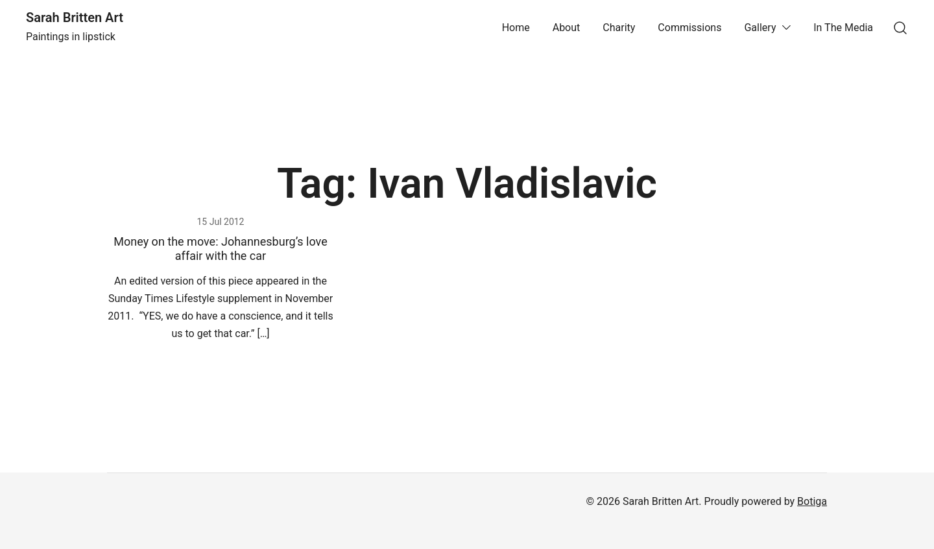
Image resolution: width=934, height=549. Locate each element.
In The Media (843, 27)
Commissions (689, 27)
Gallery (760, 27)
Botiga (812, 501)
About (567, 27)
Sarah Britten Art (74, 17)
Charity (619, 27)
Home (516, 27)
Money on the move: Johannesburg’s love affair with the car (220, 249)
